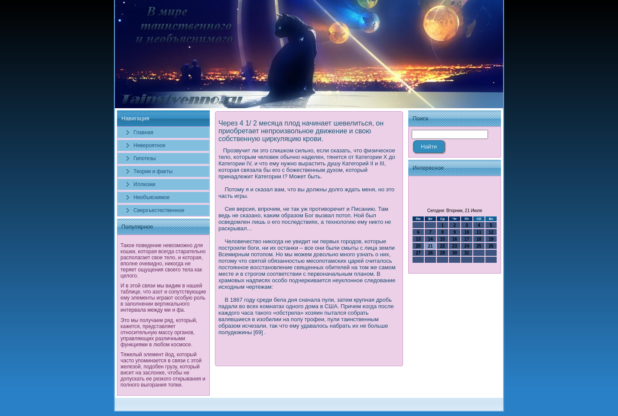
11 (478, 232)
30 (454, 253)
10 (466, 232)
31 (466, 253)
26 (490, 246)
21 (430, 246)
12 (490, 232)
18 (478, 239)
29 (442, 253)
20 (418, 246)
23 (454, 246)
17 (466, 239)
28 (430, 253)
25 (478, 246)
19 (490, 239)
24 (466, 246)
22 (442, 246)
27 (418, 253)
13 (418, 239)
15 (442, 239)
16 (454, 239)
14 (430, 239)
